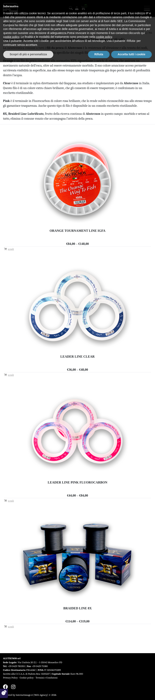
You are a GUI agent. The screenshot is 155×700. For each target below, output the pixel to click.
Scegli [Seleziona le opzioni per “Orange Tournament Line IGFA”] (11, 249)
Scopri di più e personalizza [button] (28, 692)
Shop (144, 32)
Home (136, 32)
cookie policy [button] (11, 674)
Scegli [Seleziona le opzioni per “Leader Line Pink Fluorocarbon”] (11, 500)
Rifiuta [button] (98, 692)
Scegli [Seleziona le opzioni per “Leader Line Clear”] (11, 375)
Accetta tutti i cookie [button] (131, 692)
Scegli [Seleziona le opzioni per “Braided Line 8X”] (11, 626)
